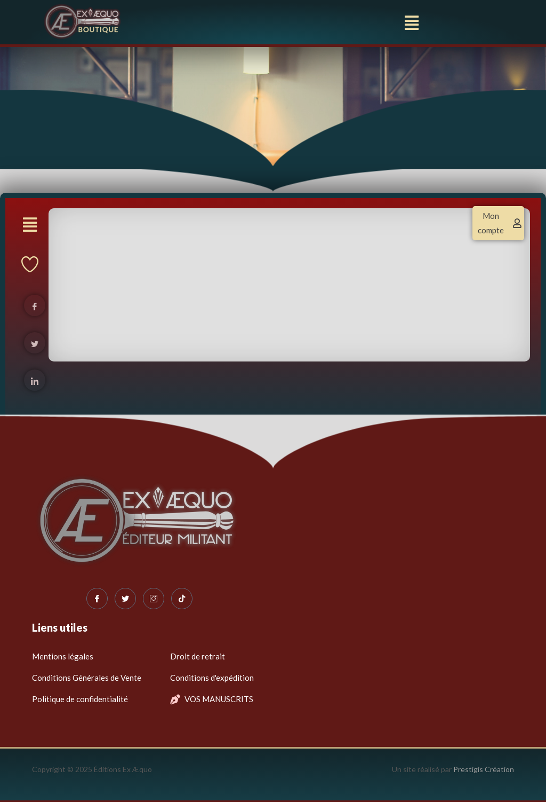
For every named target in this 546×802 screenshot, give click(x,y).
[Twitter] (125, 598)
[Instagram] (153, 598)
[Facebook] (97, 598)
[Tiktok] (181, 598)
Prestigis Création (483, 769)
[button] (411, 23)
